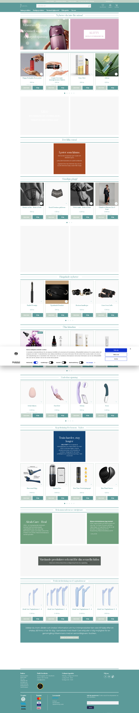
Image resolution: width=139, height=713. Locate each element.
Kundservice (109, 1)
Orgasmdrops (32, 355)
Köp (37, 88)
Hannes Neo (57, 488)
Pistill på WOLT (24, 685)
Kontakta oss (23, 682)
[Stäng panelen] (130, 696)
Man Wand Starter (107, 488)
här (89, 563)
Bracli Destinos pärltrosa (57, 207)
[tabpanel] (32, 71)
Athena (107, 78)
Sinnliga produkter (38, 10)
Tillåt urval (116, 702)
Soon (107, 406)
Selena (82, 406)
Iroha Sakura (32, 406)
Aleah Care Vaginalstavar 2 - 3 (107, 609)
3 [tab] (69, 93)
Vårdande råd (23, 680)
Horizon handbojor (82, 305)
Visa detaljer (89, 710)
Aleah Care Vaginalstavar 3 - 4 (82, 609)
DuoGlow (57, 406)
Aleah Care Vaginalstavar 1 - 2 (32, 609)
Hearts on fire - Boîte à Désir (32, 207)
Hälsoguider (65, 10)
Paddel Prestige (32, 305)
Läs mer (26, 88)
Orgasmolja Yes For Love (82, 355)
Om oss (73, 10)
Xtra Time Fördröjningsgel (82, 488)
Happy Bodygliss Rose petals (32, 78)
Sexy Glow (81, 78)
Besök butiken (24, 676)
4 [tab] (71, 93)
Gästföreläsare (24, 687)
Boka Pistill (23, 677)
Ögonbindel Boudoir (57, 305)
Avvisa (116, 706)
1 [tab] (64, 93)
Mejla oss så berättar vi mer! (69, 637)
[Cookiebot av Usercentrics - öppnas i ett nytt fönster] (16, 710)
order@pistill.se (41, 680)
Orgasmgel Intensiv (57, 355)
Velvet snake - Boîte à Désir (82, 207)
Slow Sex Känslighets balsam (106, 355)
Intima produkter (25, 10)
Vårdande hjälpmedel (52, 10)
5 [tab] (73, 93)
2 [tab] (67, 93)
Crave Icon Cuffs (107, 305)
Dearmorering (24, 684)
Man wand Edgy (32, 488)
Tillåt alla (116, 697)
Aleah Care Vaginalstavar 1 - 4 (57, 609)
